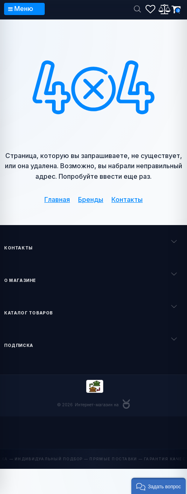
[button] (158, 486)
